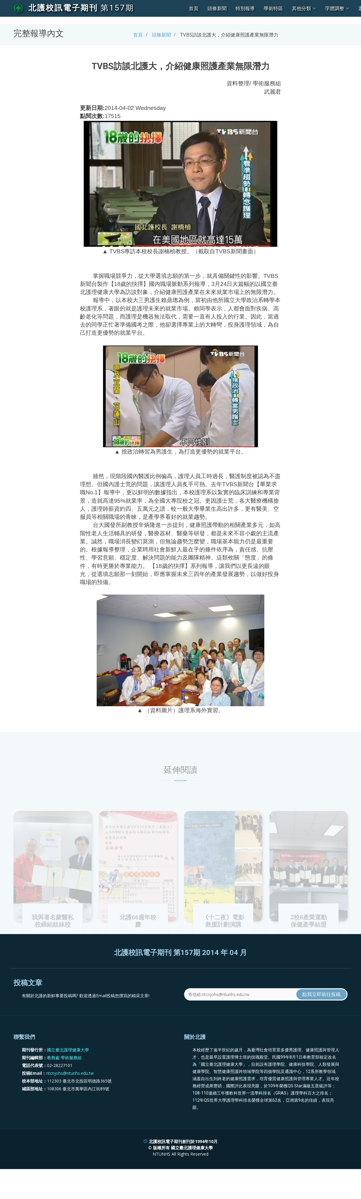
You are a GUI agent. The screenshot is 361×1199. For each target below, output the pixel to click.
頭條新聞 (217, 8)
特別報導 (245, 8)
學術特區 (273, 8)
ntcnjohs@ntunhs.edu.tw (70, 1092)
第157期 (117, 7)
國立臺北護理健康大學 (68, 1068)
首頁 (193, 8)
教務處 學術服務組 (64, 1076)
